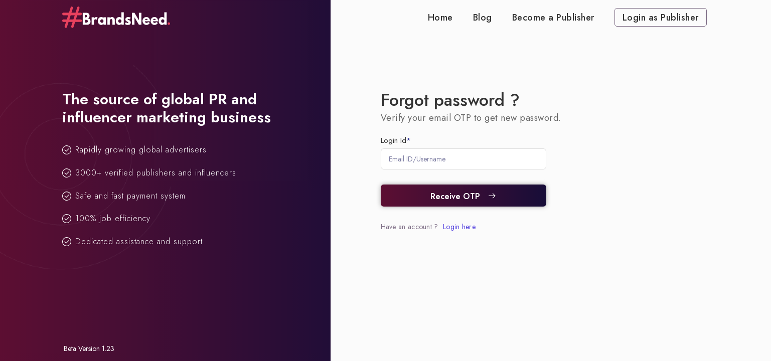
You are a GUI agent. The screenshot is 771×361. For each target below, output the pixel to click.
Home (440, 17)
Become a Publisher (553, 17)
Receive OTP (463, 196)
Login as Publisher (661, 17)
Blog (482, 17)
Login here (459, 227)
